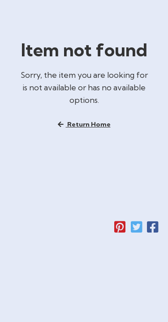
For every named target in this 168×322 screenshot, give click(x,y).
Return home (84, 127)
